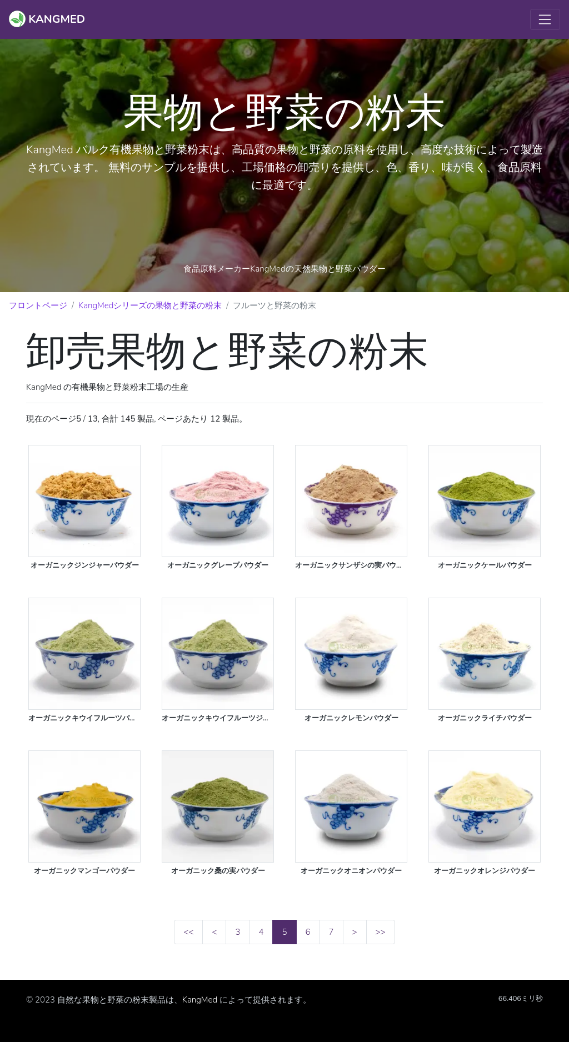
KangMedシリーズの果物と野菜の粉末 (150, 305)
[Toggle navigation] (545, 19)
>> (381, 932)
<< (188, 932)
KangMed (199, 999)
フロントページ (38, 305)
